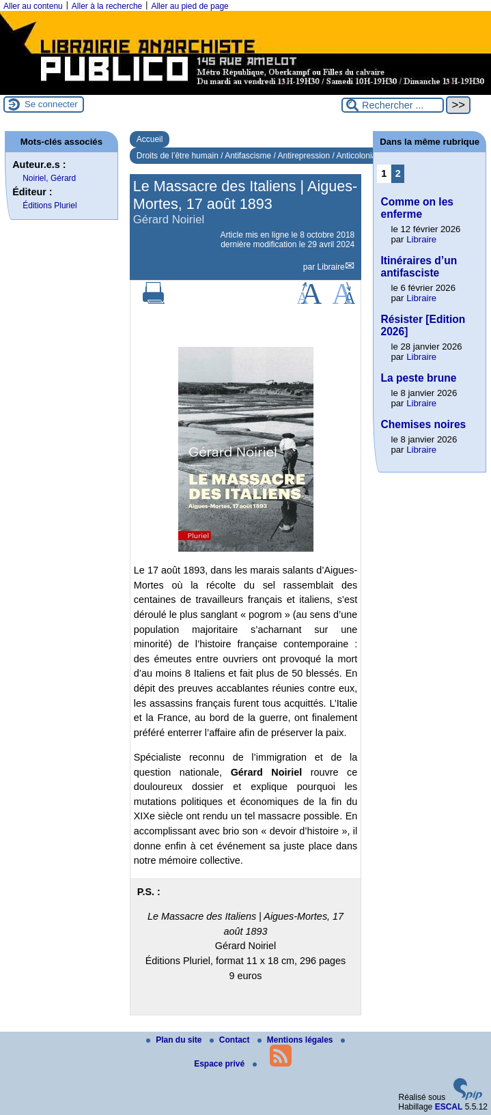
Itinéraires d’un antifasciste (418, 267)
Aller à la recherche (107, 6)
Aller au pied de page (189, 6)
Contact (231, 1040)
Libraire (331, 267)
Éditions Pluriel (49, 205)
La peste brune (418, 378)
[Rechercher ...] (392, 105)
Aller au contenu (33, 6)
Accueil (150, 139)
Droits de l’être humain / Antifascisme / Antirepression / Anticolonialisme (266, 155)
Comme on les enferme (416, 208)
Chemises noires (423, 424)
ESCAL (449, 1107)
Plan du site (175, 1040)
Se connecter (51, 104)
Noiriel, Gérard (49, 178)
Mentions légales (296, 1040)
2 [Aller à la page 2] (398, 173)
